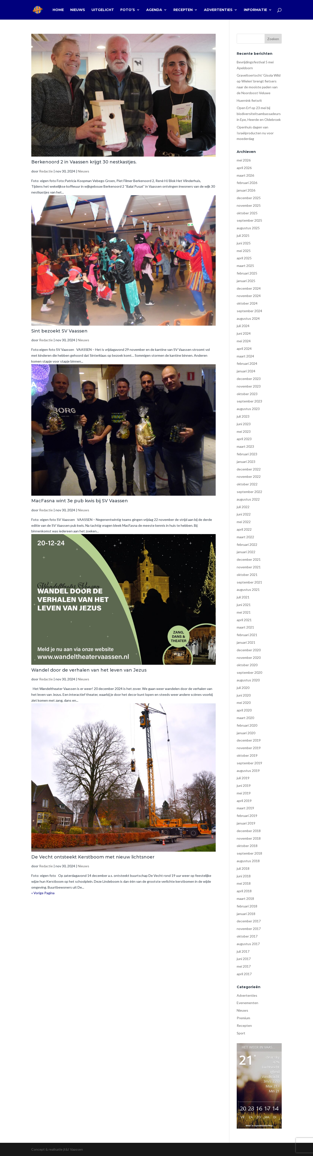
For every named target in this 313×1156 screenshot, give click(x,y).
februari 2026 (247, 183)
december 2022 (249, 469)
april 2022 (244, 529)
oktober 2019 (247, 755)
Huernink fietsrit (249, 100)
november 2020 (249, 657)
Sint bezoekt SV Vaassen (59, 331)
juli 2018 (243, 868)
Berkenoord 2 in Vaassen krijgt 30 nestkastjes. (83, 162)
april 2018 (244, 891)
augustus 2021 (248, 589)
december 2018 (249, 831)
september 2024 (249, 311)
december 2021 (249, 559)
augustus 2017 (248, 944)
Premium (243, 1018)
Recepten (183, 10)
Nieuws (77, 10)
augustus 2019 (248, 770)
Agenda (154, 10)
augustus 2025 (248, 228)
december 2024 (249, 288)
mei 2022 (244, 522)
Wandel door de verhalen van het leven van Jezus (88, 670)
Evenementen (247, 1003)
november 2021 (249, 567)
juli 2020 (243, 688)
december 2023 (249, 379)
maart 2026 (245, 175)
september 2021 (249, 582)
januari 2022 (246, 552)
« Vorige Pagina (43, 893)
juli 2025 (243, 235)
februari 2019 (247, 815)
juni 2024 (244, 333)
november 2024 (249, 296)
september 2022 (249, 492)
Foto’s (127, 10)
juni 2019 (244, 785)
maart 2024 (245, 356)
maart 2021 (245, 627)
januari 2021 (246, 642)
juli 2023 (243, 416)
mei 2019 (244, 793)
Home (58, 10)
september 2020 (249, 672)
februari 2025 (247, 273)
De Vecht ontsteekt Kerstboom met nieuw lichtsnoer (93, 857)
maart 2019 (245, 808)
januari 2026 (246, 190)
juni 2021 (244, 605)
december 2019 (249, 740)
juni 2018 (244, 876)
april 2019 (244, 801)
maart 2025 (245, 265)
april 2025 (244, 258)
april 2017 (244, 974)
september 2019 (249, 763)
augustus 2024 (248, 318)
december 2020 (249, 650)
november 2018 (249, 838)
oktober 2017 (247, 936)
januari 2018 (246, 914)
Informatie (255, 10)
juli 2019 (243, 778)
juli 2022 (243, 507)
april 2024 (244, 348)
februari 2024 (247, 363)
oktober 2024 (247, 303)
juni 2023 (244, 424)
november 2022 (249, 476)
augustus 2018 (248, 861)
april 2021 (244, 620)
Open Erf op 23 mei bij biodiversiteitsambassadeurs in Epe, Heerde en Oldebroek (259, 114)
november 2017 (249, 929)
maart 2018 (245, 898)
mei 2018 (244, 883)
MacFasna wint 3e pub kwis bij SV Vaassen (79, 501)
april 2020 (244, 710)
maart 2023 (245, 446)
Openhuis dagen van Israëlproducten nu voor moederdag (255, 133)
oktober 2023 (247, 394)
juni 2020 (244, 695)
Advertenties (218, 10)
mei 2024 (244, 341)
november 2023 (249, 386)
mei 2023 (244, 431)
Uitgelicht (102, 10)
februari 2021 (247, 635)
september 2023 (249, 401)
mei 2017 (244, 966)
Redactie (46, 171)
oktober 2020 (247, 665)
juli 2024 (243, 326)
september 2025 (249, 220)
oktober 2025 (247, 213)
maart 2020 (245, 718)
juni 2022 (244, 514)
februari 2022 (247, 544)
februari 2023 (247, 454)
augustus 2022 (248, 499)
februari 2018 (247, 906)
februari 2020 (247, 725)
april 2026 (244, 168)
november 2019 (249, 748)
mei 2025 (244, 251)
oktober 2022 (247, 484)
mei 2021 (244, 612)
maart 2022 (245, 537)
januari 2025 (246, 281)
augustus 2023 (248, 409)
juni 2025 (244, 243)
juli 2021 (243, 597)
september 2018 (249, 853)
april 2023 (244, 439)
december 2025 (249, 198)
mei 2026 (244, 160)
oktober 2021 (247, 574)
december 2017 (249, 921)
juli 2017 (243, 951)
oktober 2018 (247, 846)
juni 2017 (244, 959)
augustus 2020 (248, 680)
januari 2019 (246, 823)
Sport (241, 1033)
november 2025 (249, 205)
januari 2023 (246, 461)
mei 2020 (244, 702)
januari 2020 (246, 733)
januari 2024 (246, 371)
